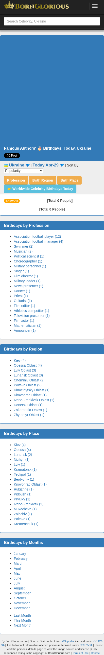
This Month (22, 620)
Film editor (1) (24, 306)
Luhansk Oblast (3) (28, 375)
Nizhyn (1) (22, 460)
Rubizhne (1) (24, 489)
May (17, 573)
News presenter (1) (28, 286)
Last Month (22, 615)
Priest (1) (21, 296)
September (22, 593)
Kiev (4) (20, 360)
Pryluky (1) (22, 499)
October (20, 598)
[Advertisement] (50, 91)
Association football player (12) (37, 236)
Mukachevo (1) (25, 509)
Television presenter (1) (32, 316)
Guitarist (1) (23, 301)
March (18, 563)
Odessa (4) (22, 450)
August (19, 588)
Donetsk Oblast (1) (28, 405)
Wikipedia (68, 641)
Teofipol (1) (22, 474)
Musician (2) (23, 251)
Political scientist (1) (29, 256)
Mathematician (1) (27, 326)
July (17, 583)
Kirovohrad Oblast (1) (30, 395)
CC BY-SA (86, 645)
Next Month (23, 625)
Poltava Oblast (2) (27, 385)
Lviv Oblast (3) (25, 370)
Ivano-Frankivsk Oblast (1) (34, 400)
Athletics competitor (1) (31, 311)
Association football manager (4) (38, 241)
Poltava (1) (22, 519)
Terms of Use (80, 653)
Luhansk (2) (23, 455)
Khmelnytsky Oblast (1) (32, 390)
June (17, 578)
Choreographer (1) (28, 261)
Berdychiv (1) (24, 479)
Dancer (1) (22, 291)
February (21, 559)
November (22, 603)
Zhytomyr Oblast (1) (29, 415)
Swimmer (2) (23, 246)
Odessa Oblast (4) (28, 365)
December (22, 608)
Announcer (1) (25, 330)
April (17, 568)
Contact (96, 653)
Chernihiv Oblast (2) (29, 380)
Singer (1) (21, 271)
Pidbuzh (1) (23, 494)
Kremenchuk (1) (26, 524)
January (20, 554)
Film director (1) (26, 276)
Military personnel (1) (30, 266)
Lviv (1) (19, 465)
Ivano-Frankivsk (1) (28, 504)
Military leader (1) (27, 281)
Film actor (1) (24, 321)
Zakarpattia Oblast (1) (30, 410)
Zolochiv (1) (23, 514)
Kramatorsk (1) (25, 469)
